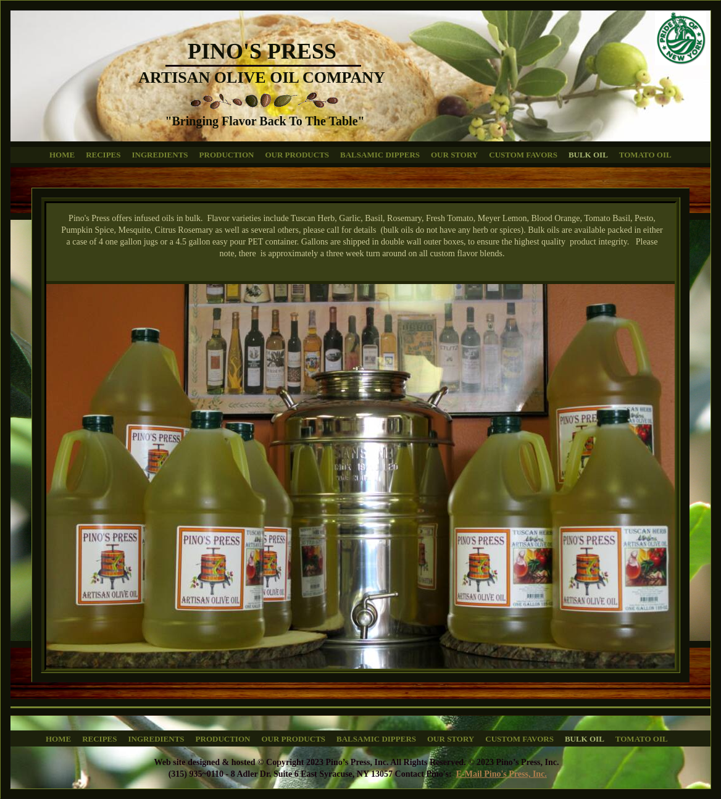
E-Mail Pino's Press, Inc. (501, 774)
